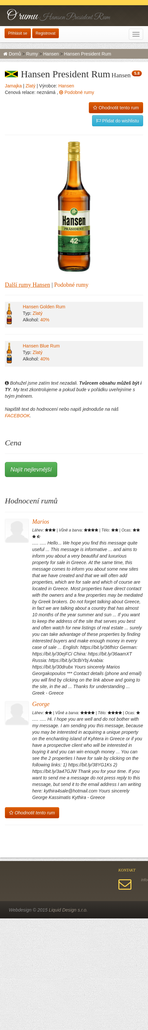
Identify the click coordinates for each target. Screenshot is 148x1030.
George (40, 704)
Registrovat (46, 33)
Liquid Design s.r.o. (68, 910)
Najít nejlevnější (31, 469)
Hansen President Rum (87, 53)
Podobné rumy (76, 92)
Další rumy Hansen (27, 285)
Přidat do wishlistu (117, 120)
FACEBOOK (17, 415)
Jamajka (13, 85)
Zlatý (30, 85)
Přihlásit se (17, 33)
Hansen (51, 53)
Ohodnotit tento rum (116, 107)
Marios (40, 521)
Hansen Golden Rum (44, 306)
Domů (12, 53)
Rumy (32, 53)
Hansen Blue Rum (41, 345)
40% (44, 319)
